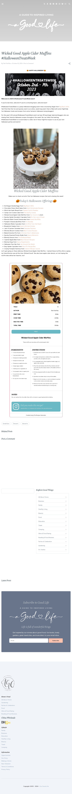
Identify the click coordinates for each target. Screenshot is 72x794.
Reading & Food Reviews (46, 537)
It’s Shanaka (29, 222)
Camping (41, 529)
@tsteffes (24, 408)
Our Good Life (34, 215)
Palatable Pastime (30, 228)
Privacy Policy (5, 769)
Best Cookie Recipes (30, 231)
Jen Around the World (27, 244)
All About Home (43, 497)
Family (40, 505)
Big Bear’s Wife (64, 106)
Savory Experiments (23, 242)
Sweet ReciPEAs (35, 219)
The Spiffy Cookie (30, 212)
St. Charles (41, 549)
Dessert (15, 423)
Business (41, 501)
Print (36, 331)
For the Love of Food (37, 217)
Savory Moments (33, 235)
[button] (69, 63)
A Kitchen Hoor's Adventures (30, 233)
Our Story (4, 758)
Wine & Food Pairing (44, 533)
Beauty (40, 513)
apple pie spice (23, 363)
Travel (40, 525)
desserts (25, 423)
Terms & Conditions (7, 766)
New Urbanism (5, 764)
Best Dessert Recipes (28, 240)
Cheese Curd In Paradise (30, 210)
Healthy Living (42, 509)
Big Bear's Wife (29, 206)
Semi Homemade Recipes (35, 208)
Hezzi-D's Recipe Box (29, 246)
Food (40, 517)
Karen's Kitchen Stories (27, 226)
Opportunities (5, 755)
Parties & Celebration (45, 541)
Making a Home (6, 761)
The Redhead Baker (24, 237)
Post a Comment (29, 63)
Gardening (41, 545)
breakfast (6, 423)
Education (41, 521)
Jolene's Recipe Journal (32, 249)
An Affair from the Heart (33, 224)
